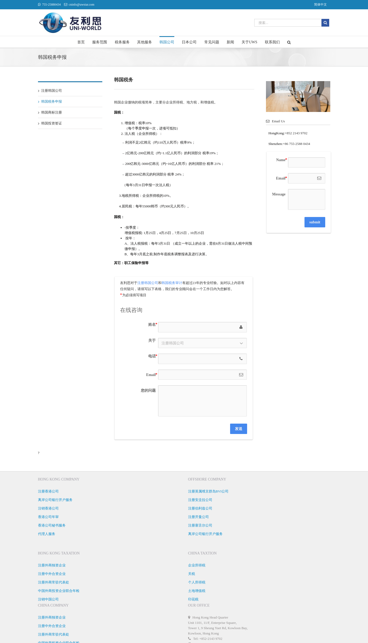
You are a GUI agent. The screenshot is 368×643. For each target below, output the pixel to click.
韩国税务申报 (51, 101)
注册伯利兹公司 (200, 508)
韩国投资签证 (51, 123)
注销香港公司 (48, 508)
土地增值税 (196, 591)
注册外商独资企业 (52, 565)
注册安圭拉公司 (200, 500)
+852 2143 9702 (296, 133)
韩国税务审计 (172, 283)
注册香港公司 (48, 491)
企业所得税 (196, 565)
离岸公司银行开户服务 (55, 500)
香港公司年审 (48, 517)
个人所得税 (196, 582)
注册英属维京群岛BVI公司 (208, 491)
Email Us (275, 121)
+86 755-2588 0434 (296, 144)
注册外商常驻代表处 (53, 582)
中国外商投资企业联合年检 (58, 591)
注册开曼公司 (198, 517)
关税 (191, 574)
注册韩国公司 (51, 91)
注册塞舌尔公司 (200, 525)
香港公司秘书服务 (52, 525)
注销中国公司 (48, 599)
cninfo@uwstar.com (82, 4)
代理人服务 (46, 534)
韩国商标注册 (51, 112)
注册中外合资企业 (52, 574)
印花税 (193, 599)
